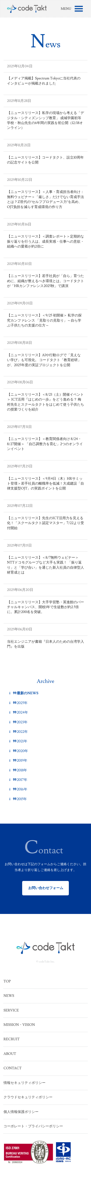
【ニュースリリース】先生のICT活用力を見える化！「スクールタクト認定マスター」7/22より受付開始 (45, 523)
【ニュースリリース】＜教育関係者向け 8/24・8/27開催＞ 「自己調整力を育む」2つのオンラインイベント (45, 444)
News (9, 996)
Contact (12, 1068)
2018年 (18, 770)
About (10, 1054)
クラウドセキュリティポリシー (28, 1097)
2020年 (18, 751)
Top (7, 981)
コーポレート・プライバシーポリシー (33, 1126)
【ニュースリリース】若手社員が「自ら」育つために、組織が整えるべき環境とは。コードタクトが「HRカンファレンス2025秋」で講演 (45, 281)
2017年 (18, 780)
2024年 (18, 712)
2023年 (18, 722)
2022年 (18, 732)
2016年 (18, 789)
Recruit (12, 1039)
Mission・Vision (19, 1025)
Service (11, 1010)
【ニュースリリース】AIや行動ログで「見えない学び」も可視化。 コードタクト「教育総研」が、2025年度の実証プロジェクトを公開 (44, 360)
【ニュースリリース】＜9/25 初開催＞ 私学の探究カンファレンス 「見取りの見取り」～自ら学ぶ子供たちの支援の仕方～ (44, 320)
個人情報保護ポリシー (21, 1112)
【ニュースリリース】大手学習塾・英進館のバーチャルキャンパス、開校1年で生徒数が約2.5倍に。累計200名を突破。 (45, 607)
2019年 (18, 760)
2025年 (18, 703)
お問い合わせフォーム (45, 888)
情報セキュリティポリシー (25, 1083)
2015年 (18, 799)
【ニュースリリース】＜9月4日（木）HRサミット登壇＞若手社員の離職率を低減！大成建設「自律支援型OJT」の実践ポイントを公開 (45, 483)
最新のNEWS (23, 693)
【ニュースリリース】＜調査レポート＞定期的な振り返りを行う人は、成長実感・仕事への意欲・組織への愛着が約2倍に (45, 241)
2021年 (18, 741)
